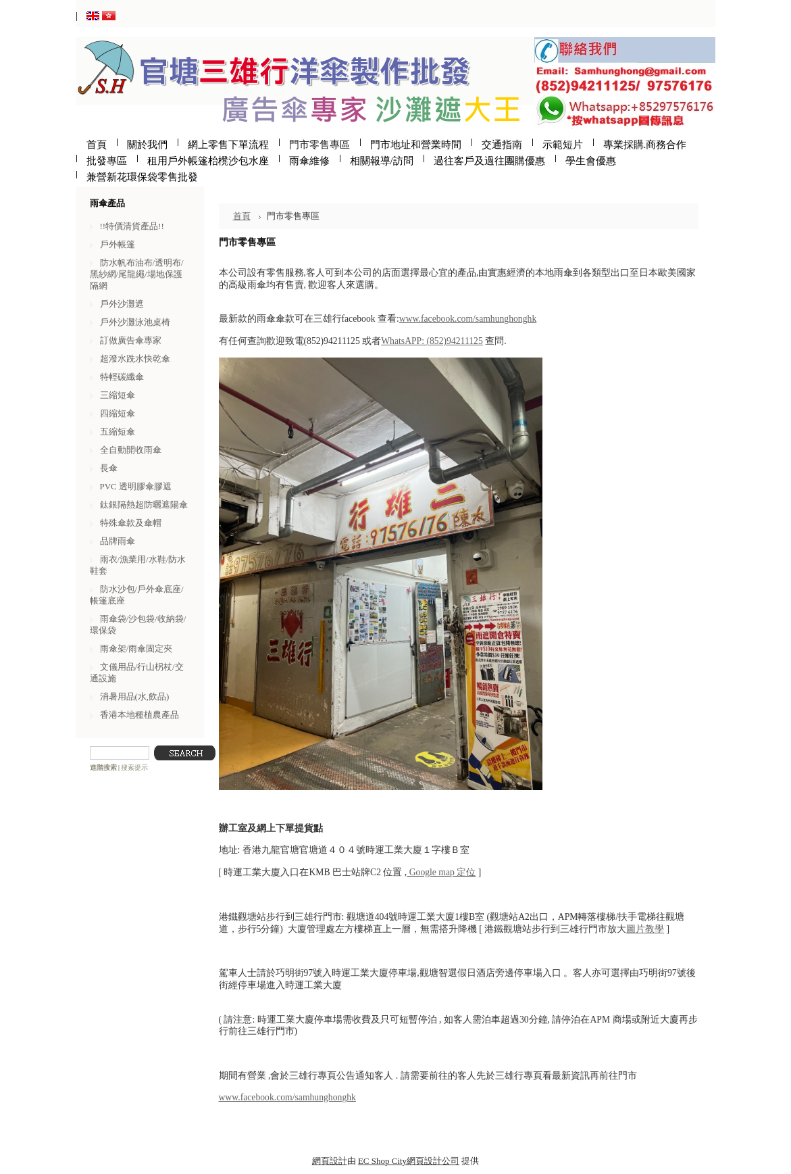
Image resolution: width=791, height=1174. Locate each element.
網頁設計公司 (433, 1161)
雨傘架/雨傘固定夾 (136, 648)
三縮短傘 (117, 395)
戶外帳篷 (117, 244)
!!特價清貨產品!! (132, 226)
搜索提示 (134, 767)
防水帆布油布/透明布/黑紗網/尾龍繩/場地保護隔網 (137, 274)
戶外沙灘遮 (122, 304)
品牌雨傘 (117, 541)
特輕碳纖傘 (122, 377)
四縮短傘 (117, 413)
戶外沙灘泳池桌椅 (135, 322)
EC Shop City (382, 1161)
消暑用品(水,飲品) (135, 696)
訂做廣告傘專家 (130, 340)
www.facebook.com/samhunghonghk (467, 319)
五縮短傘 (117, 431)
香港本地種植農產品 (139, 715)
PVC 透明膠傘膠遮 (136, 486)
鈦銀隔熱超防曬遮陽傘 (144, 504)
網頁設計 (329, 1161)
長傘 (109, 468)
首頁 (242, 216)
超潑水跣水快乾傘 (135, 358)
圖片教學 (645, 929)
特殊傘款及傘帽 (130, 523)
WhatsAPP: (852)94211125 (432, 341)
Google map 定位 (441, 872)
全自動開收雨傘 (130, 450)
